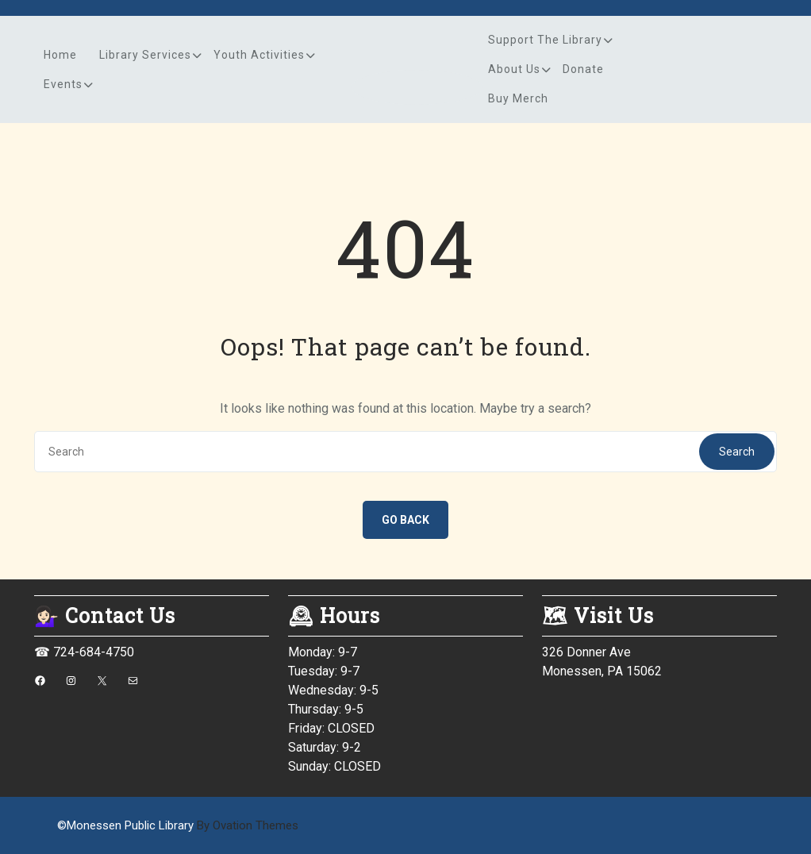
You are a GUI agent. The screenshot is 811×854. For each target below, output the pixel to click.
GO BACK (405, 520)
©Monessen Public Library (177, 825)
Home (60, 54)
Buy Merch (518, 98)
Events (63, 84)
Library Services (145, 54)
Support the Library (545, 39)
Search (737, 451)
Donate (583, 69)
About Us (514, 69)
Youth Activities (259, 54)
